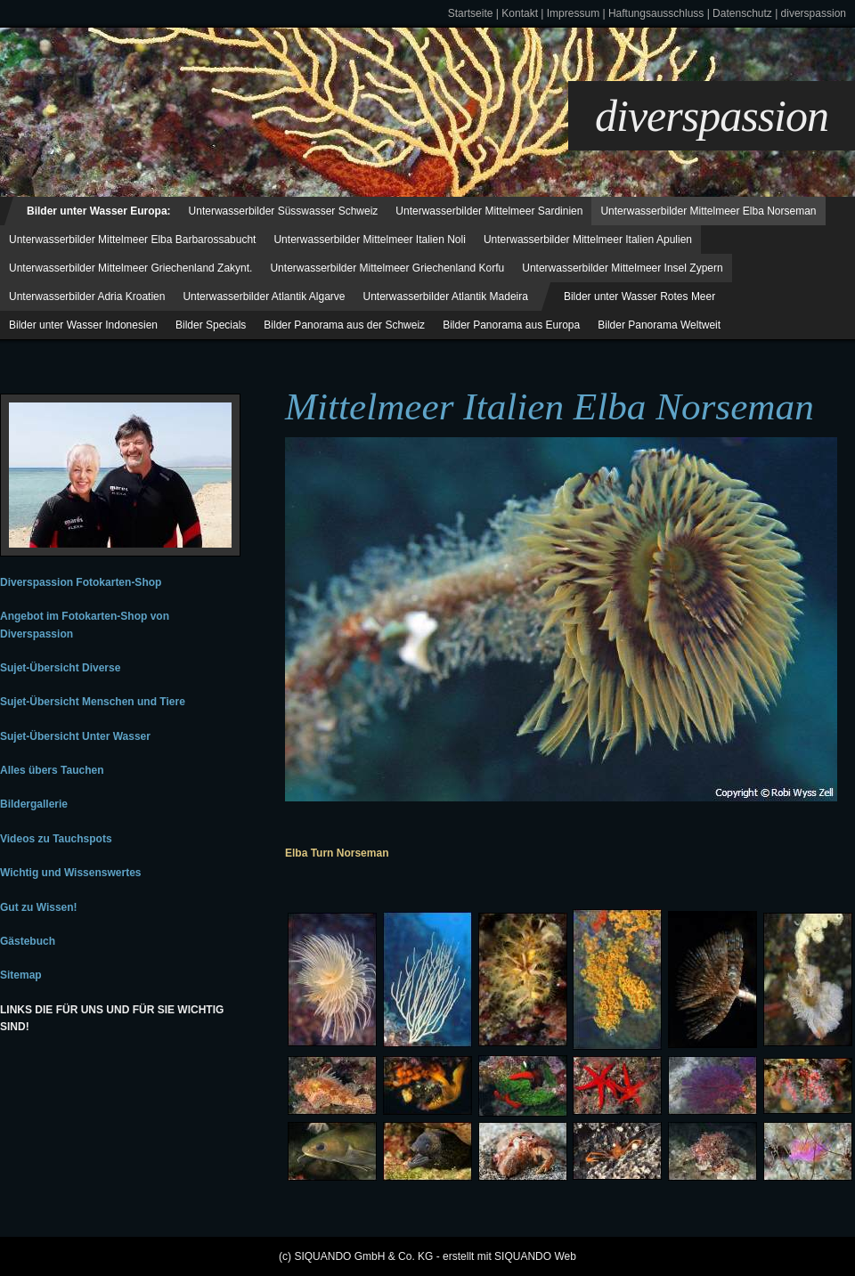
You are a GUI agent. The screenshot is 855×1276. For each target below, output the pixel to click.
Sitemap (21, 975)
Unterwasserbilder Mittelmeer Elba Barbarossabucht (132, 239)
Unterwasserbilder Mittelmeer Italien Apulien (588, 239)
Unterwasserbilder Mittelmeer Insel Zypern (622, 268)
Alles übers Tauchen (51, 770)
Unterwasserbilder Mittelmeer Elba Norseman (708, 211)
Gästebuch (27, 941)
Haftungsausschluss (656, 13)
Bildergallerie (34, 804)
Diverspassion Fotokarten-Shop (80, 582)
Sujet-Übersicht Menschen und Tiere (92, 701)
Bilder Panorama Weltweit (659, 325)
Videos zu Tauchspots (56, 839)
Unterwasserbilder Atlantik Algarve (264, 296)
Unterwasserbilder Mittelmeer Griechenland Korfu (387, 268)
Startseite (470, 13)
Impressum (573, 13)
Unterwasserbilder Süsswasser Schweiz (284, 211)
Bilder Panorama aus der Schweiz (344, 325)
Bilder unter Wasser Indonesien (83, 325)
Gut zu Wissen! (38, 907)
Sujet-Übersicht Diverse (60, 668)
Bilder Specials (210, 325)
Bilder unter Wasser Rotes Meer (639, 296)
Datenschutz (742, 13)
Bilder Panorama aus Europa (511, 325)
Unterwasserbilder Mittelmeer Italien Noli (369, 239)
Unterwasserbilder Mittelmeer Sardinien (488, 211)
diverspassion (813, 13)
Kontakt (519, 13)
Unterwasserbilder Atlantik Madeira (445, 296)
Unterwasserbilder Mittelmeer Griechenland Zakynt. (130, 268)
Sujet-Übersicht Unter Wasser (75, 736)
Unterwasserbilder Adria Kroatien (87, 296)
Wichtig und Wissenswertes (70, 872)
